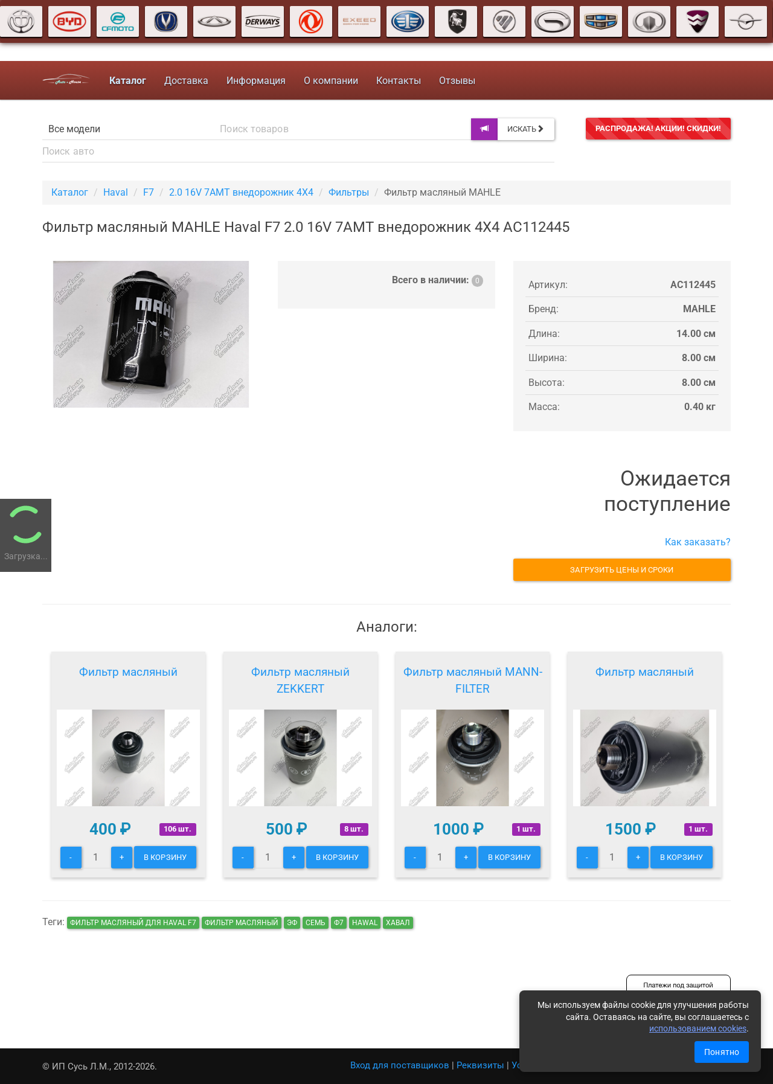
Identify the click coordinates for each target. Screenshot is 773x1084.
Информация (256, 80)
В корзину (165, 857)
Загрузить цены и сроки (621, 569)
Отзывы (457, 80)
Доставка (186, 80)
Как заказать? (698, 542)
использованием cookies (697, 1028)
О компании (331, 80)
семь (316, 923)
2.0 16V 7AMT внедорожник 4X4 (241, 192)
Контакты (398, 80)
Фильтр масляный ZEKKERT (300, 680)
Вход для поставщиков (399, 1065)
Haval (115, 192)
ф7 (339, 923)
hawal (364, 923)
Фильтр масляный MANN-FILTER (472, 680)
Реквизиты (480, 1065)
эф (292, 923)
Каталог (69, 192)
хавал (398, 923)
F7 (148, 192)
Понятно (721, 1052)
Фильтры (349, 192)
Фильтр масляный (128, 672)
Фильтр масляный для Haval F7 (133, 923)
